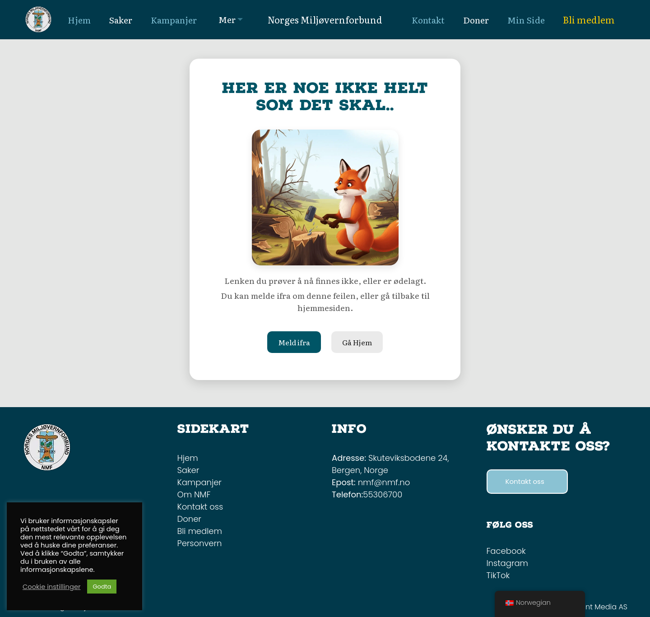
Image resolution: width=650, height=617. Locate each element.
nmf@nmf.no (384, 482)
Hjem (187, 458)
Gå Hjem (357, 342)
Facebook (506, 551)
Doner (189, 518)
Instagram (507, 563)
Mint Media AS (602, 607)
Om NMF (194, 494)
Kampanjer (199, 482)
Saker (188, 470)
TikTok (498, 575)
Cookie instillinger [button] (51, 587)
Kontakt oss (200, 506)
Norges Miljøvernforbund (325, 19)
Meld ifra (294, 342)
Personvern (199, 543)
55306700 (382, 494)
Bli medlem (589, 19)
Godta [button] (102, 586)
